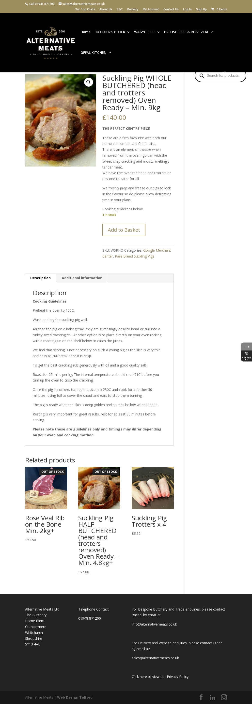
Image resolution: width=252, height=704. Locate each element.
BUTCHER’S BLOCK (109, 32)
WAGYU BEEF (144, 32)
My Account (151, 9)
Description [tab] (40, 277)
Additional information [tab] (82, 277)
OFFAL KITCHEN (93, 53)
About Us (105, 9)
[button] (88, 82)
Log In (187, 9)
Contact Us (171, 9)
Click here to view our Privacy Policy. (160, 676)
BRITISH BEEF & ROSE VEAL (186, 32)
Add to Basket (124, 230)
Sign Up (201, 9)
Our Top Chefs (85, 9)
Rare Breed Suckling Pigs (134, 256)
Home (85, 32)
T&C (120, 9)
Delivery (132, 9)
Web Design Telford (75, 697)
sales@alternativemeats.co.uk (155, 658)
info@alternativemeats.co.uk (154, 624)
